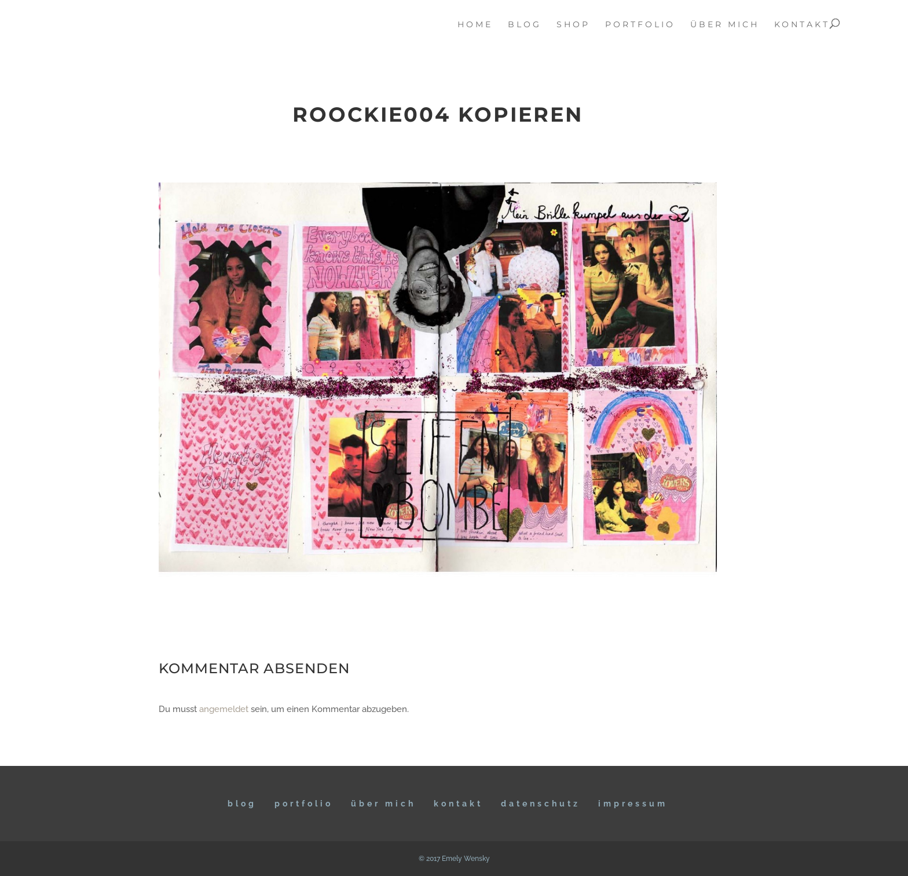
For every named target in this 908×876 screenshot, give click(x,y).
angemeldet (223, 709)
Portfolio (303, 803)
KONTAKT (458, 803)
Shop (573, 25)
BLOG (242, 803)
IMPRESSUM (633, 803)
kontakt (802, 25)
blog (524, 25)
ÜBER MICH (383, 803)
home (475, 25)
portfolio (640, 25)
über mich (724, 25)
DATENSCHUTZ (540, 803)
